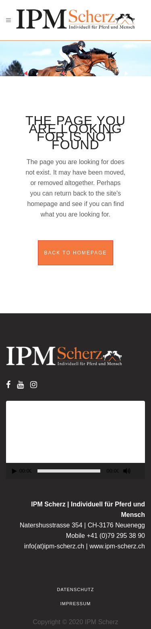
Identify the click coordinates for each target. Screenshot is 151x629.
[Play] (14, 471)
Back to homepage (75, 253)
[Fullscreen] (140, 471)
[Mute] (126, 471)
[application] (75, 440)
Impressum (75, 603)
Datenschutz (75, 589)
